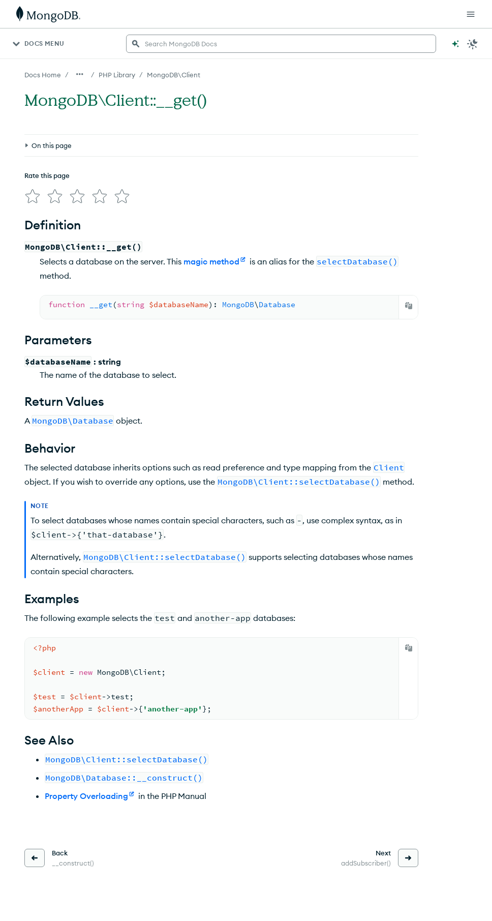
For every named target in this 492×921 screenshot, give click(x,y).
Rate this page (47, 175)
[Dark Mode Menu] (473, 44)
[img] (32, 196)
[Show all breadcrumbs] (80, 74)
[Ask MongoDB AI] (455, 44)
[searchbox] (281, 44)
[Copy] (409, 306)
